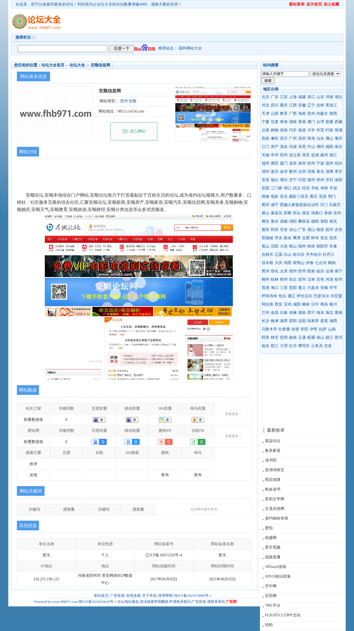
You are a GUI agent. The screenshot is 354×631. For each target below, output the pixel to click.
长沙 (265, 321)
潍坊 (284, 180)
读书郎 (271, 460)
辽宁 (311, 105)
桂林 (274, 279)
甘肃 (274, 122)
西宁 (311, 313)
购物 (274, 130)
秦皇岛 (276, 213)
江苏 (284, 97)
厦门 (284, 163)
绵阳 (293, 221)
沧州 (337, 213)
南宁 (338, 271)
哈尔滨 (298, 254)
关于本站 (149, 595)
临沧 (265, 346)
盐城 (315, 155)
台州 (302, 172)
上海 (293, 97)
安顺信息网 (100, 65)
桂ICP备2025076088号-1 (193, 595)
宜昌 (323, 196)
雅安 (265, 230)
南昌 (320, 230)
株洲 (274, 321)
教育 (284, 113)
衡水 (274, 221)
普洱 (338, 337)
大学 (311, 130)
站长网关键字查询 (204, 509)
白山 (287, 254)
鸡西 (287, 263)
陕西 (333, 113)
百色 (320, 279)
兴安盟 (336, 296)
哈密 (295, 329)
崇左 (293, 279)
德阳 (315, 221)
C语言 (303, 196)
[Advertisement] (209, 21)
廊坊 (265, 221)
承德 (328, 213)
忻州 (302, 271)
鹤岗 (332, 263)
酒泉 (302, 313)
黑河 (265, 271)
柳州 (265, 279)
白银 (284, 313)
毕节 (333, 288)
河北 (265, 105)
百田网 (271, 596)
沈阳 (274, 246)
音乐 (284, 196)
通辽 (291, 296)
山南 (332, 329)
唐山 (265, 213)
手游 (333, 188)
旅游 (302, 130)
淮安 (306, 155)
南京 (338, 147)
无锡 (265, 155)
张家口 (317, 213)
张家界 (313, 321)
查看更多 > (233, 414)
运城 (329, 271)
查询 (165, 475)
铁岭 (311, 246)
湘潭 (284, 321)
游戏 (284, 130)
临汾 (320, 271)
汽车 (293, 130)
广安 (302, 230)
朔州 (293, 271)
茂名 (284, 147)
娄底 (324, 321)
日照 (302, 180)
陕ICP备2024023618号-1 (97, 601)
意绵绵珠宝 (274, 470)
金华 (284, 172)
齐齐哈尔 (313, 254)
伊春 (310, 263)
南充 (333, 221)
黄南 (338, 313)
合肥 (306, 238)
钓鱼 (329, 130)
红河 (293, 346)
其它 (284, 138)
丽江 (329, 337)
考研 (324, 188)
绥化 (274, 271)
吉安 (338, 230)
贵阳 (293, 288)
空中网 (271, 586)
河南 (329, 97)
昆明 (284, 337)
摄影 (293, 196)
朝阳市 (322, 246)
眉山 (311, 230)
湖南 (293, 122)
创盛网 (271, 538)
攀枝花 (304, 221)
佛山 (329, 138)
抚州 (329, 230)
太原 (284, 271)
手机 (315, 188)
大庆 (278, 263)
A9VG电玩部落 (278, 576)
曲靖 (293, 337)
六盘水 (313, 288)
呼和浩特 (269, 296)
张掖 (293, 313)
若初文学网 (274, 499)
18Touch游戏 (275, 567)
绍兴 (338, 163)
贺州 (302, 279)
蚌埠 (315, 238)
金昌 (274, 313)
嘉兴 (274, 172)
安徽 (302, 105)
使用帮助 (165, 595)
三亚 (284, 288)
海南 (302, 113)
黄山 (265, 246)
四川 (274, 105)
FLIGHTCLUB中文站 (283, 615)
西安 (278, 304)
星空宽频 (272, 547)
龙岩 (293, 163)
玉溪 (302, 337)
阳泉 (311, 271)
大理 (284, 346)
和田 (304, 329)
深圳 (302, 138)
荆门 (332, 196)
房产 (274, 147)
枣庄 (338, 172)
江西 (293, 105)
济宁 (293, 180)
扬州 (324, 155)
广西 (293, 113)
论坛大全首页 (52, 65)
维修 (265, 196)
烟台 (274, 180)
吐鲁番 (284, 329)
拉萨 (323, 329)
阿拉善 (267, 304)
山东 (320, 97)
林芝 (274, 337)
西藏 (338, 122)
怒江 (274, 346)
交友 (328, 346)
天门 (324, 205)
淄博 (329, 172)
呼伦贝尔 (304, 296)
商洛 (324, 304)
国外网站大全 (190, 48)
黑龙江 (331, 105)
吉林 (320, 105)
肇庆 (338, 138)
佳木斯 (267, 263)
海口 (274, 288)
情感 (338, 130)
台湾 (320, 122)
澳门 (311, 122)
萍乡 (278, 238)
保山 (320, 337)
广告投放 (117, 595)
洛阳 (338, 180)
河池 (329, 279)
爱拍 (269, 528)
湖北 (338, 97)
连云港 (295, 155)
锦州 (302, 246)
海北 (329, 313)
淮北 (324, 238)
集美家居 (272, 451)
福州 (265, 163)
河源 (293, 147)
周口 (287, 188)
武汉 (297, 188)
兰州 (265, 313)
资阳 (324, 221)
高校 (265, 138)
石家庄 (335, 205)
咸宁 (274, 205)
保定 (306, 213)
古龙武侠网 (274, 509)
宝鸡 (287, 304)
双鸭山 (298, 263)
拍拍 (269, 625)
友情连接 (133, 595)
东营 (265, 180)
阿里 (265, 337)
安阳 (265, 188)
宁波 (320, 163)
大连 (284, 246)
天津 (265, 113)
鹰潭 (297, 238)
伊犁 (313, 329)
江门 (265, 147)
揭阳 (329, 147)
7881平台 (272, 605)
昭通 (311, 337)
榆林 (306, 304)
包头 (282, 296)
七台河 (321, 263)
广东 (274, 97)
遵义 (302, 288)
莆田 (274, 163)
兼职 (274, 138)
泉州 (302, 163)
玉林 (311, 279)
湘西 (333, 321)
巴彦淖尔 (321, 296)
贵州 (311, 113)
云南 (265, 130)
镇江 (333, 155)
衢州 (293, 172)
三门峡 (276, 188)
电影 (274, 196)
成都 (284, 221)
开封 (329, 180)
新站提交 (101, 595)
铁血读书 (272, 489)
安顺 (324, 288)
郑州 (320, 180)
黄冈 (265, 205)
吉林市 (267, 254)
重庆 (284, 105)
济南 (311, 172)
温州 (329, 163)
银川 (333, 304)
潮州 (320, 147)
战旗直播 (272, 557)
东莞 (302, 147)
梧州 (284, 279)
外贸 (320, 130)
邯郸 (287, 213)
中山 (311, 147)
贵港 (265, 288)
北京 (265, 97)
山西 (274, 113)
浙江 (311, 97)
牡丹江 (328, 254)
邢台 (297, 213)
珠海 (311, 138)
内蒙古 (322, 113)
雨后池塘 (272, 480)
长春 (333, 246)
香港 (302, 122)
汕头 (320, 138)
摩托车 (304, 346)
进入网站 (137, 131)
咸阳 (297, 304)
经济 (306, 188)
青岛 (320, 172)
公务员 (317, 346)
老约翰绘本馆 (276, 518)
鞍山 (293, 246)
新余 (287, 238)
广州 (293, 138)
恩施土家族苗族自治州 (299, 205)
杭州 (311, 163)
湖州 (265, 172)
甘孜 (284, 230)
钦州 (338, 279)
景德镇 (267, 238)
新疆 (329, 122)
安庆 (333, 238)
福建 (302, 97)
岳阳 (302, 321)
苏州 (284, 155)
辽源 (278, 254)
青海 (284, 122)
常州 (274, 155)
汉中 (315, 304)
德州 (311, 180)
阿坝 (274, 230)
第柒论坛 (272, 441)
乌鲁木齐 (269, 329)
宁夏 (265, 122)
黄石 (313, 196)
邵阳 (293, 321)
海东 (320, 313)
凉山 (293, 230)
